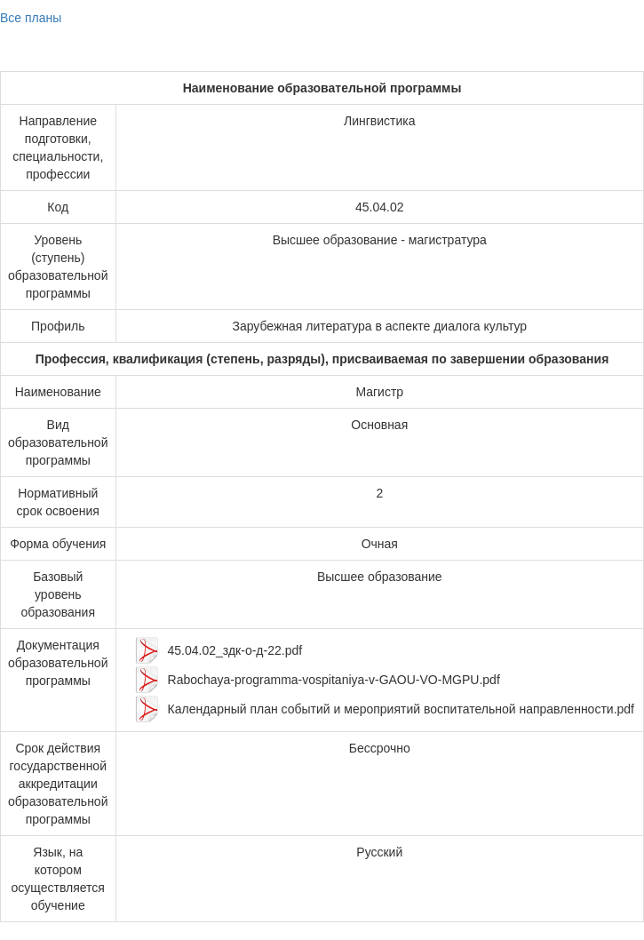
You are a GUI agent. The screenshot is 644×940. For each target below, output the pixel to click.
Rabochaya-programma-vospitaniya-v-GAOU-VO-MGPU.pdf (334, 680)
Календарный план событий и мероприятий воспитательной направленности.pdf (401, 709)
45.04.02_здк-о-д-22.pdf (235, 650)
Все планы (30, 18)
